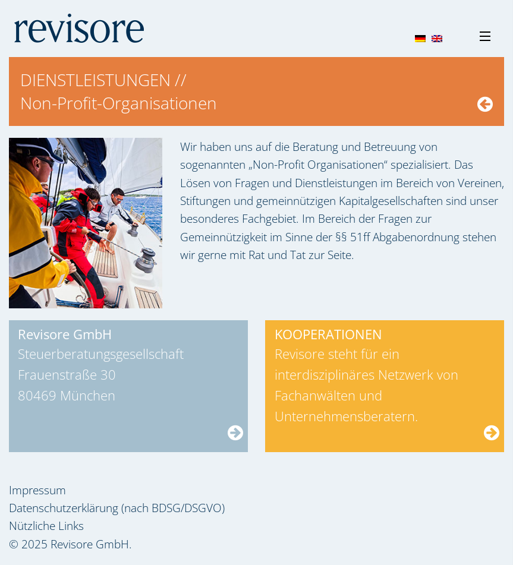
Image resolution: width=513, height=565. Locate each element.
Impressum (37, 490)
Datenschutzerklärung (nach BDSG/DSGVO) (117, 508)
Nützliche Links (46, 526)
